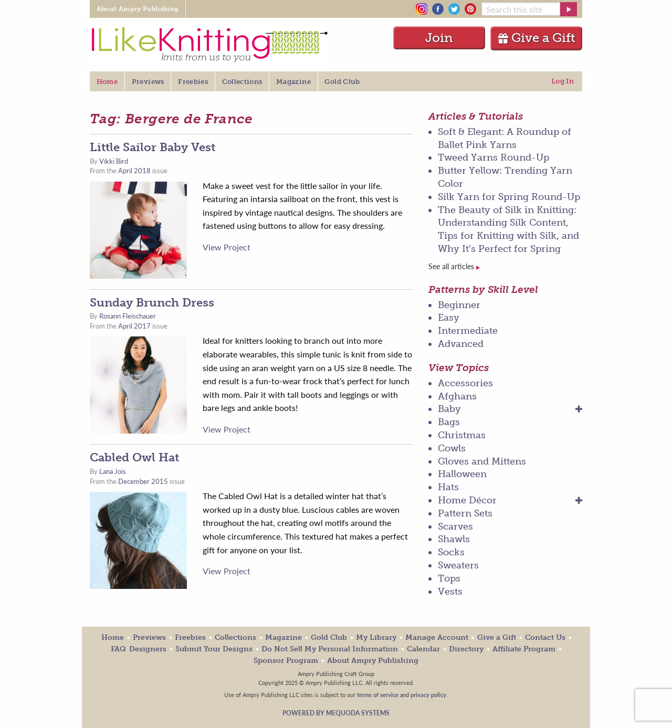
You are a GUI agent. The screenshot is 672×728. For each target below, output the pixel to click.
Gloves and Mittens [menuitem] (482, 461)
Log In (562, 81)
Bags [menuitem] (449, 422)
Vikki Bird (113, 161)
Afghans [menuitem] (457, 396)
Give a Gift (536, 37)
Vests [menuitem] (450, 591)
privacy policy (428, 694)
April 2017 (134, 326)
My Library (376, 637)
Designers (147, 649)
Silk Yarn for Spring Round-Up (509, 197)
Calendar (423, 649)
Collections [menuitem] (242, 82)
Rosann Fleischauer (127, 316)
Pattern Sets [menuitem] (465, 513)
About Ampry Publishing (372, 660)
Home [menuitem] (107, 82)
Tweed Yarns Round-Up (493, 157)
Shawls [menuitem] (454, 539)
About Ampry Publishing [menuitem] (138, 9)
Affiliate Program (523, 649)
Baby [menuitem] (449, 409)
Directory (466, 649)
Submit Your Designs (214, 649)
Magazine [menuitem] (293, 82)
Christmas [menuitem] (462, 435)
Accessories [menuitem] (465, 383)
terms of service (377, 694)
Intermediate (468, 330)
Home (112, 637)
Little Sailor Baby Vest (152, 147)
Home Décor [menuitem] (467, 500)
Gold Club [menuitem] (342, 82)
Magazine (283, 637)
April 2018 (134, 170)
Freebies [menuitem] (193, 82)
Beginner (459, 305)
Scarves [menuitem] (455, 526)
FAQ (118, 649)
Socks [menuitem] (451, 552)
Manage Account (436, 637)
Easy (448, 317)
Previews (149, 637)
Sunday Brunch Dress (152, 303)
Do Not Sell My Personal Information (329, 649)
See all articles (454, 266)
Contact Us (545, 637)
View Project (226, 247)
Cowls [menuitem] (452, 448)
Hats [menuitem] (448, 487)
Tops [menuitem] (449, 578)
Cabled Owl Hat (134, 457)
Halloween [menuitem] (462, 474)
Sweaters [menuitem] (458, 565)
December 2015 (143, 481)
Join (439, 37)
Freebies (190, 637)
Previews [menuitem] (148, 82)
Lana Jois (112, 471)
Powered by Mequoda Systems (336, 713)
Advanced (461, 344)
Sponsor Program (286, 660)
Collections (235, 637)
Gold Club (329, 637)
